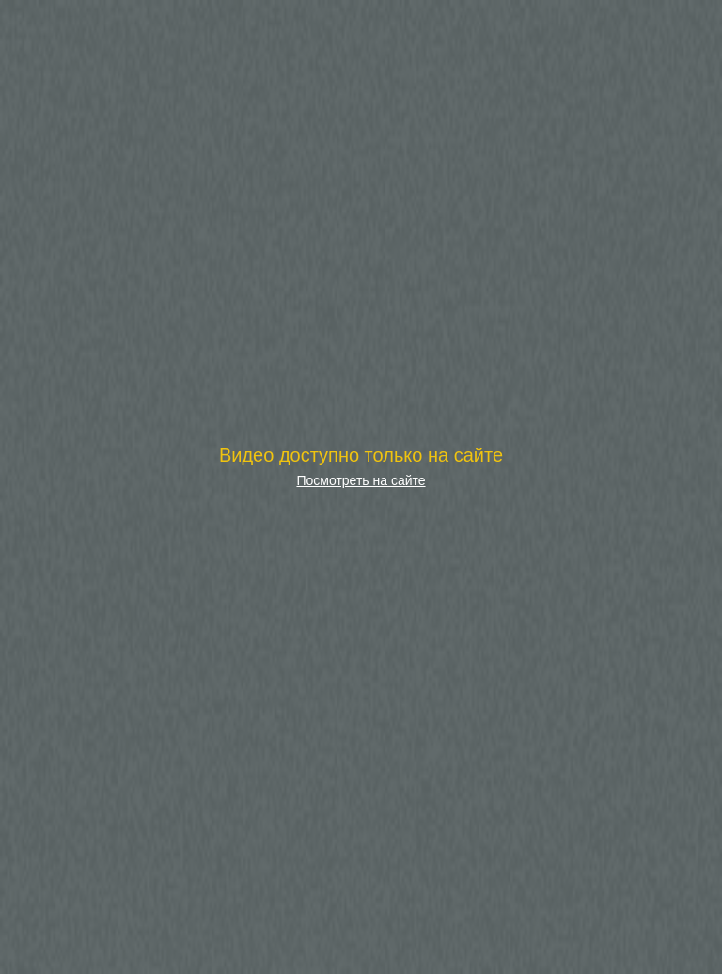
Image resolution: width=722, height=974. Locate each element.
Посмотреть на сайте (360, 480)
